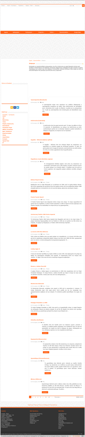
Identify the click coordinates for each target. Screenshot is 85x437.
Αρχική (30, 60)
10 (45, 397)
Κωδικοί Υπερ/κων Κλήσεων (8, 425)
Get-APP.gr (61, 416)
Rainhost (60, 424)
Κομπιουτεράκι (6, 133)
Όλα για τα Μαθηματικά (44, 405)
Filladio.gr (32, 423)
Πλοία (4, 135)
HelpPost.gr (30, 405)
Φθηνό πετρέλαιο (7, 129)
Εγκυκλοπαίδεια (36, 60)
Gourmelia (61, 421)
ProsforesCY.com (34, 420)
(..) (70, 436)
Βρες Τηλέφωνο (7, 131)
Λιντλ (4, 116)
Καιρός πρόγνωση (8, 123)
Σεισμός (4, 139)
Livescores (61, 425)
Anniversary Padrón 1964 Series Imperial (43, 214)
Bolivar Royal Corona (37, 179)
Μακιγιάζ (32, 419)
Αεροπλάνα (5, 137)
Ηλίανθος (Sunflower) (37, 320)
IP (3, 142)
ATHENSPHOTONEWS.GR (65, 423)
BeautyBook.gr (62, 417)
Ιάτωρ (59, 427)
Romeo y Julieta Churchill (38, 266)
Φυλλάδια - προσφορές (8, 114)
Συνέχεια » (45, 114)
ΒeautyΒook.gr (54, 405)
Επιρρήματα (4, 427)
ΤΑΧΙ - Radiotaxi (5, 424)
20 (49, 397)
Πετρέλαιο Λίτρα (7, 127)
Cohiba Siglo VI (35, 249)
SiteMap (25, 434)
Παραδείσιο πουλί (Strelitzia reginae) (42, 159)
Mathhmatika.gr (62, 419)
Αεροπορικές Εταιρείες (7, 420)
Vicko (4, 122)
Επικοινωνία (30, 434)
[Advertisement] (42, 19)
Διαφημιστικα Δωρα (35, 415)
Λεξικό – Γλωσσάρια (11, 5)
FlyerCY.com (33, 421)
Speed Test (5, 141)
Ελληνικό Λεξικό (5, 417)
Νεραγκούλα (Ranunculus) (38, 339)
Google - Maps (5, 413)
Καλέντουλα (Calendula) (38, 120)
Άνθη (42, 102)
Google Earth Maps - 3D (7, 415)
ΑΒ (3, 118)
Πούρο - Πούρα (45, 182)
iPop (59, 428)
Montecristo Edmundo (37, 283)
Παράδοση (20, 5)
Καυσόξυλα (5, 125)
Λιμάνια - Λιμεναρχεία (6, 419)
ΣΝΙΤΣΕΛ (32, 417)
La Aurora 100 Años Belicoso (39, 231)
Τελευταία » (57, 397)
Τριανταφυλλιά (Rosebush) (39, 99)
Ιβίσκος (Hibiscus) (36, 379)
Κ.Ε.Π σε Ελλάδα (5, 423)
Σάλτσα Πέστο (33, 416)
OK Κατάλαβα (76, 436)
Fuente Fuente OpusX (37, 197)
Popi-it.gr (36, 405)
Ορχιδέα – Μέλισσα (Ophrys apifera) (41, 139)
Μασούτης (5, 120)
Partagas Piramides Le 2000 (39, 302)
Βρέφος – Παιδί (29, 5)
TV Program (4, 421)
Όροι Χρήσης (20, 434)
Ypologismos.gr (62, 413)
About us (14, 434)
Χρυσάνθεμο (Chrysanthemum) (40, 358)
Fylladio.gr (61, 415)
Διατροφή (37, 5)
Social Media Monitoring (36, 413)
